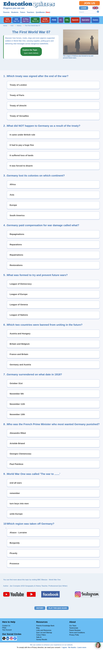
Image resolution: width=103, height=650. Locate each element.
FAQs (4, 628)
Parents (6, 12)
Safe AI (38, 637)
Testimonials (73, 628)
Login (83, 8)
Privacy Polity (74, 635)
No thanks (72, 647)
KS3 (12, 25)
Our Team (72, 626)
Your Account (7, 630)
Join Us (89, 3)
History (19, 25)
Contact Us (6, 626)
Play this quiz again (58, 608)
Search (98, 12)
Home (5, 25)
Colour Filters (41, 635)
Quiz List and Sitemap (44, 632)
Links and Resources (43, 630)
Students (14, 12)
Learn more (81, 647)
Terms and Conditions (77, 632)
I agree (64, 647)
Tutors (22, 12)
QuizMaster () (43, 12)
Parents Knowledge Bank (45, 626)
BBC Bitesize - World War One (49, 580)
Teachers (30, 12)
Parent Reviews (75, 630)
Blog (37, 628)
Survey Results (41, 639)
